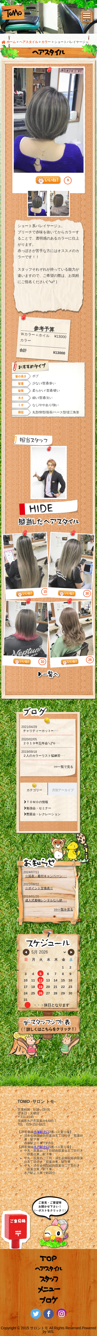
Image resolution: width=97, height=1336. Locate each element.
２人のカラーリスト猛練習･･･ (44, 755)
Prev (13, 203)
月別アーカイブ (63, 790)
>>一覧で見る (63, 767)
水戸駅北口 (41, 1147)
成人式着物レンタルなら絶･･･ (46, 900)
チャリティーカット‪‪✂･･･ (40, 731)
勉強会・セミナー (38, 808)
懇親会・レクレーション (43, 814)
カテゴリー (34, 790)
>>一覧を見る (63, 909)
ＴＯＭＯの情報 (37, 802)
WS (51, 1332)
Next (83, 203)
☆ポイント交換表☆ (39, 888)
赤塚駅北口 (41, 1132)
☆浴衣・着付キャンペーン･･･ (46, 876)
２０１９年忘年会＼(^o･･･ (41, 743)
